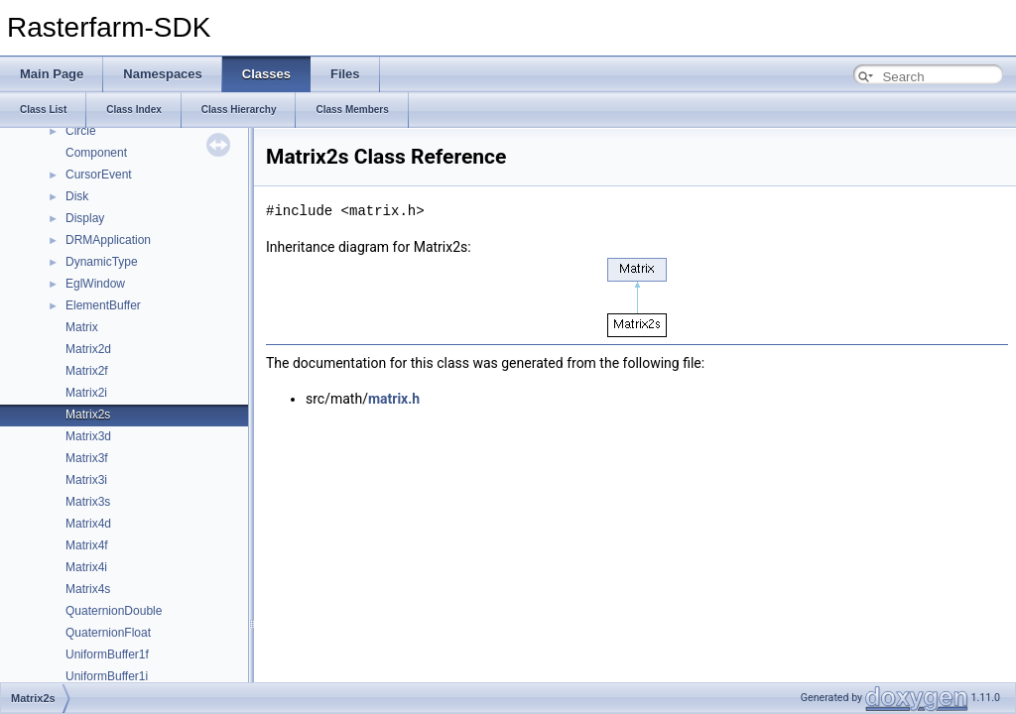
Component (96, 153)
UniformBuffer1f (107, 654)
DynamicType (101, 262)
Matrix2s (87, 414)
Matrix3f (86, 458)
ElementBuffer (103, 305)
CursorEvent (98, 174)
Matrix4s (87, 589)
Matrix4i (86, 567)
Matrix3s (87, 502)
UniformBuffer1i (106, 676)
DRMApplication (108, 240)
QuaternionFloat (108, 633)
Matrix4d (88, 524)
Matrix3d (88, 436)
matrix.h (394, 399)
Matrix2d (88, 349)
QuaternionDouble (113, 611)
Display (84, 218)
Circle (80, 131)
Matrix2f (86, 371)
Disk (76, 196)
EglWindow (95, 284)
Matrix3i (86, 480)
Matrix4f (86, 545)
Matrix (81, 327)
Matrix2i (86, 393)
